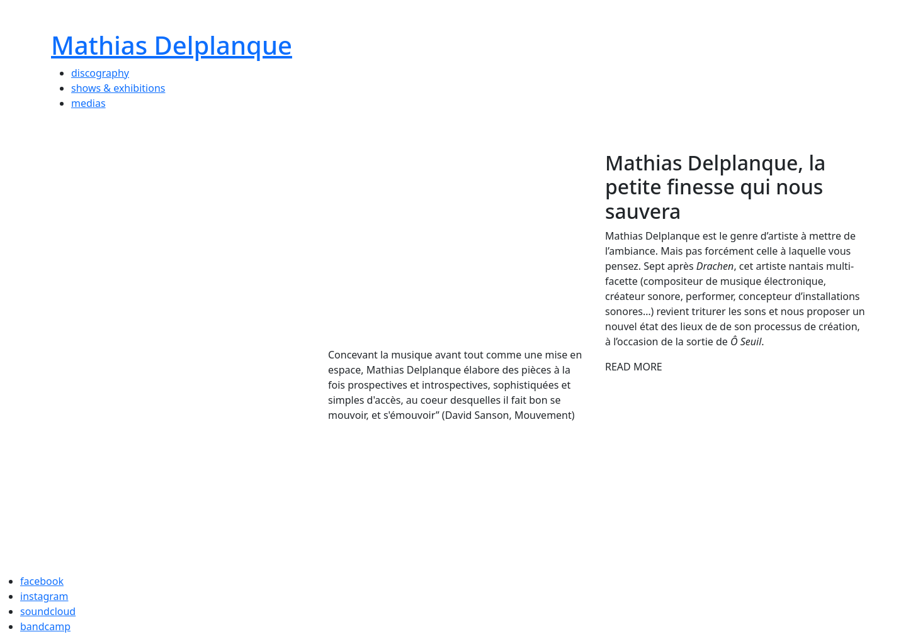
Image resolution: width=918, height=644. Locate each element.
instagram (44, 596)
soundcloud (48, 611)
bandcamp (45, 626)
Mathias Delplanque (171, 45)
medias (88, 103)
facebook (42, 581)
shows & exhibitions (118, 88)
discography (100, 73)
